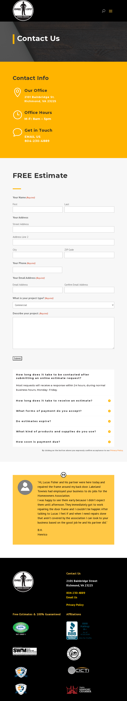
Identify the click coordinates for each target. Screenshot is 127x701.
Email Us (71, 597)
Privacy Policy (116, 450)
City (15, 249)
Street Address (21, 224)
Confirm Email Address (76, 284)
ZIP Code (69, 249)
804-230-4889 (75, 593)
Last (66, 204)
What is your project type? (33, 298)
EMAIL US (49, 137)
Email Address (20, 284)
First (15, 204)
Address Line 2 (20, 236)
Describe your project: (30, 313)
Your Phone (24, 263)
